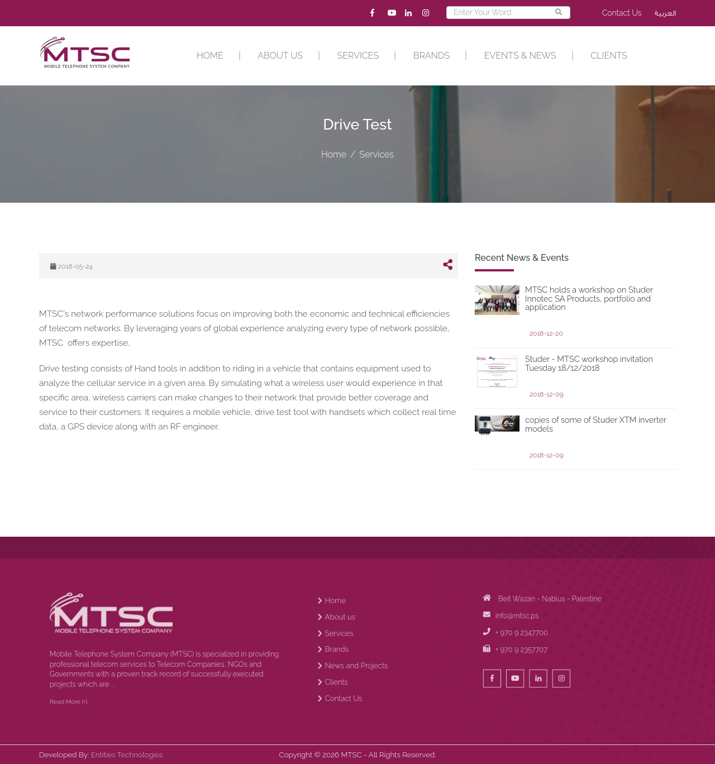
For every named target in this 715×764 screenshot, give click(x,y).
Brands (431, 55)
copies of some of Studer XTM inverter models (595, 424)
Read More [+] (91, 720)
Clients (608, 55)
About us (280, 55)
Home (210, 55)
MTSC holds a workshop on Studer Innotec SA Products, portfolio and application (589, 298)
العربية (665, 13)
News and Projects (363, 691)
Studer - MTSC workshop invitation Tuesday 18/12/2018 (589, 364)
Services (358, 55)
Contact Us (622, 12)
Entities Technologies (127, 754)
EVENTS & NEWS (520, 55)
